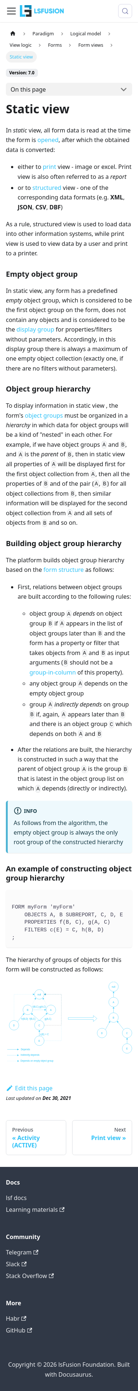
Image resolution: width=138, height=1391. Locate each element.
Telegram (22, 1252)
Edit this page (29, 1088)
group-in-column (52, 672)
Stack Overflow (30, 1276)
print (49, 167)
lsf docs (16, 1198)
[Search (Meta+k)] (125, 11)
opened (48, 140)
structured (46, 188)
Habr (16, 1318)
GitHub (19, 1330)
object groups (44, 415)
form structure (63, 570)
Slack (16, 1264)
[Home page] (13, 33)
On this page (28, 89)
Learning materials (35, 1210)
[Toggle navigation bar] (11, 11)
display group (35, 329)
